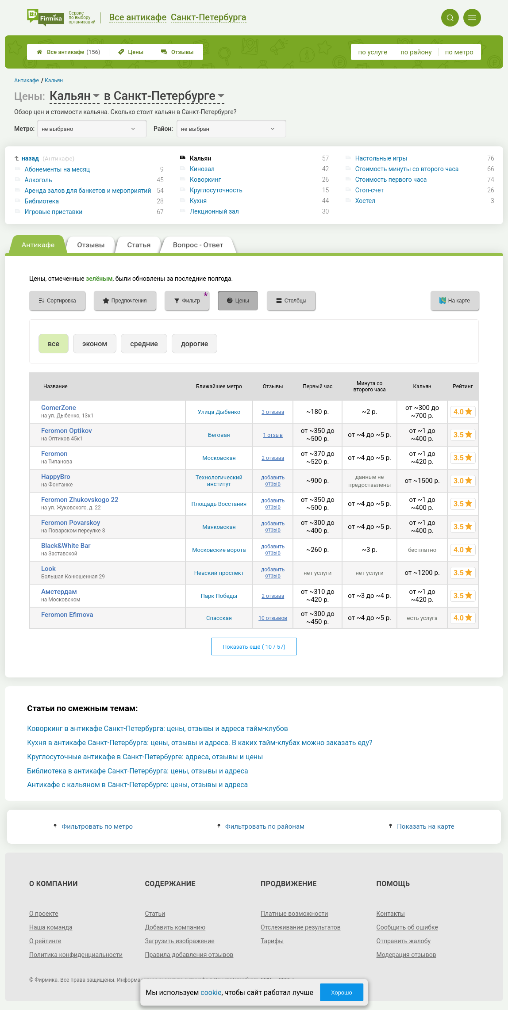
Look (48, 569)
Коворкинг (205, 179)
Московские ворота (219, 550)
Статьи (155, 913)
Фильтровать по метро (93, 826)
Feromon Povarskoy (70, 523)
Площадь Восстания (219, 504)
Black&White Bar (66, 546)
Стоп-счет (369, 190)
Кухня (198, 201)
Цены (131, 52)
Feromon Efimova (67, 615)
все (53, 344)
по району (415, 52)
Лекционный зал (214, 211)
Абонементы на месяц (57, 169)
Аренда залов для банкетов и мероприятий (88, 190)
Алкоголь (38, 180)
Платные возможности (294, 913)
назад (48, 158)
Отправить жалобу (404, 941)
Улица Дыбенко (219, 412)
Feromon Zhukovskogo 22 (80, 500)
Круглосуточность (216, 190)
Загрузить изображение (179, 941)
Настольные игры (381, 158)
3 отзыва (273, 412)
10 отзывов (272, 618)
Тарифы (272, 941)
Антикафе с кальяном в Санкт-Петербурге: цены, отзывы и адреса (137, 784)
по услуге (373, 52)
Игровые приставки (54, 212)
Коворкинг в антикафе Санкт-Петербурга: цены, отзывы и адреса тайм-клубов (157, 728)
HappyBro (55, 477)
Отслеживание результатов (301, 927)
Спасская (219, 618)
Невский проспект (219, 573)
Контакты (391, 913)
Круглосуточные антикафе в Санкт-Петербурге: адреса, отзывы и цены (145, 757)
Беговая (219, 435)
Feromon (54, 454)
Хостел (365, 201)
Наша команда (51, 927)
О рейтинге (45, 941)
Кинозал (202, 169)
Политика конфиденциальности (76, 954)
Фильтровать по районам (260, 826)
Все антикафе (68, 52)
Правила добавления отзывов (189, 954)
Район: (163, 128)
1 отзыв (272, 435)
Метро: (24, 128)
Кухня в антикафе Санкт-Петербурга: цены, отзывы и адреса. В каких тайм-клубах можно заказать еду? (199, 742)
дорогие (194, 344)
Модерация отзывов (406, 954)
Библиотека (42, 201)
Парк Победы (219, 596)
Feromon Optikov (66, 431)
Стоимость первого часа (391, 179)
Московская (218, 458)
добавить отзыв (273, 480)
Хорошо (341, 992)
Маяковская (218, 527)
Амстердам (59, 592)
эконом (94, 344)
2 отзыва (273, 458)
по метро (459, 52)
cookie (210, 992)
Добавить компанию (175, 927)
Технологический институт (219, 480)
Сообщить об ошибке (407, 927)
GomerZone (58, 408)
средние (144, 344)
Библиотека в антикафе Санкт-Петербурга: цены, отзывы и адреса (137, 771)
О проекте (43, 913)
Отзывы (177, 52)
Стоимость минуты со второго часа (407, 169)
